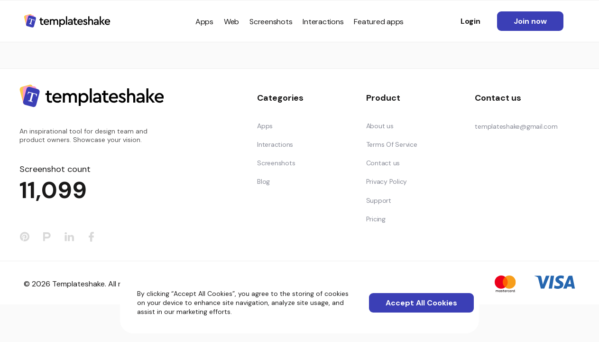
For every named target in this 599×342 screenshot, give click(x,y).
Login (470, 21)
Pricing (376, 219)
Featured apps (379, 22)
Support (378, 200)
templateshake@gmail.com (516, 126)
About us (380, 126)
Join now (530, 21)
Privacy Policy (386, 181)
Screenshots (270, 22)
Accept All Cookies (421, 303)
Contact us (383, 163)
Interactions (323, 22)
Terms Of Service (391, 144)
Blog (263, 181)
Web (231, 22)
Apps (204, 22)
